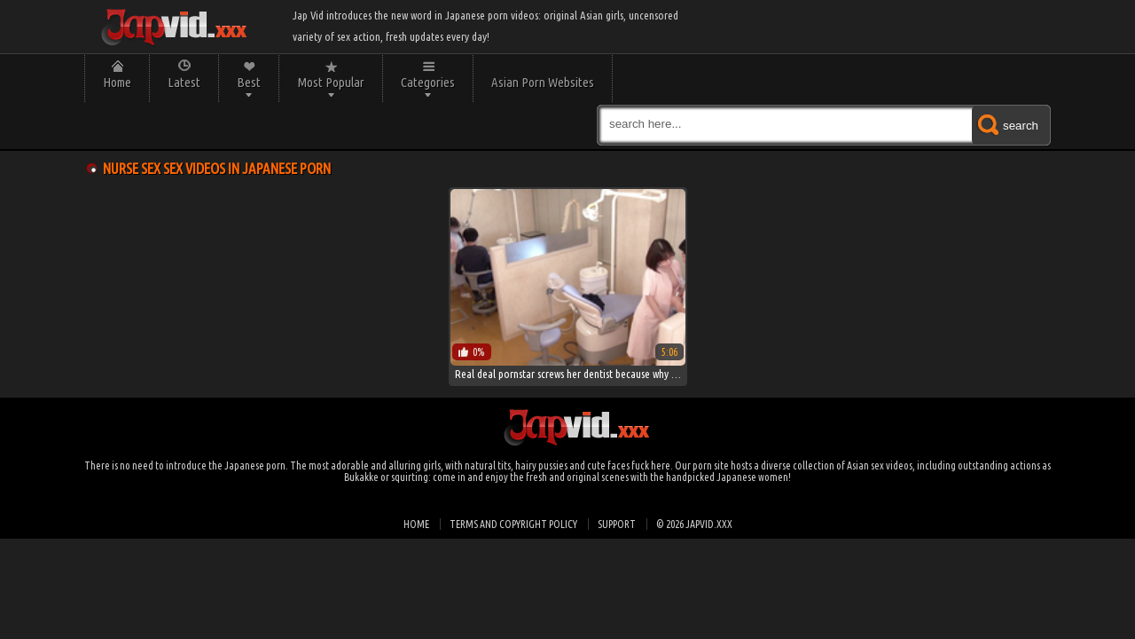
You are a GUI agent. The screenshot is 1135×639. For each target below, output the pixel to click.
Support (617, 524)
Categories (428, 82)
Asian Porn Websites (542, 82)
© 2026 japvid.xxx (694, 524)
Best (249, 82)
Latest (184, 82)
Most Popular (330, 82)
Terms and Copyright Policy (513, 524)
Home (117, 82)
